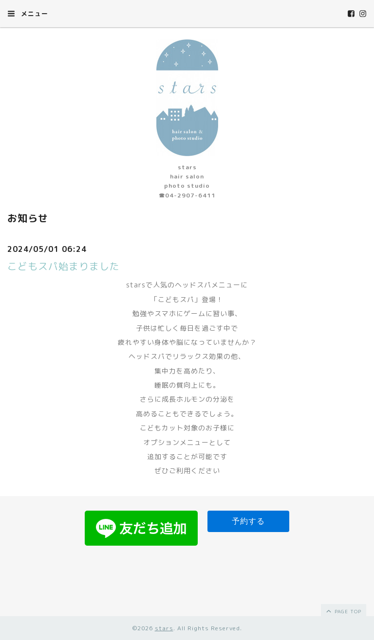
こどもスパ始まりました (63, 266)
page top (343, 611)
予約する (248, 521)
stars (164, 628)
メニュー (27, 13)
